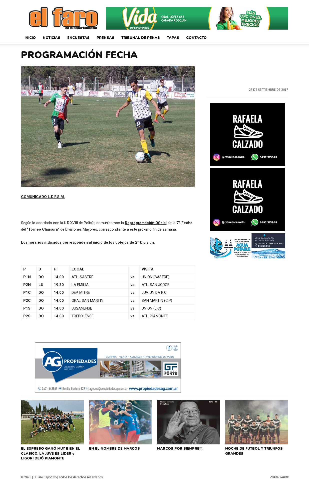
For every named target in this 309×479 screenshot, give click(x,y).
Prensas (105, 37)
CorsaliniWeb (279, 474)
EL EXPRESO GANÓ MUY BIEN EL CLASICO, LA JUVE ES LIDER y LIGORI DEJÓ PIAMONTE (52, 452)
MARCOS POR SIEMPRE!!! (178, 448)
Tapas (173, 37)
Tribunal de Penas (140, 37)
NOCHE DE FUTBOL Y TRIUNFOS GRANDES (252, 450)
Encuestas (78, 37)
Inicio (30, 37)
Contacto (196, 37)
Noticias (51, 37)
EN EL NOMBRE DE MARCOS (113, 448)
